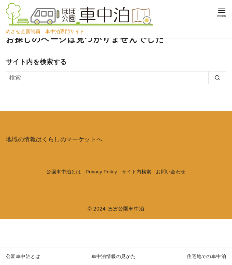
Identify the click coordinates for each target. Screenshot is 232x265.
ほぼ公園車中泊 (125, 209)
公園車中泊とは (63, 171)
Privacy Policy (101, 171)
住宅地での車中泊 (206, 256)
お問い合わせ (170, 171)
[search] (217, 77)
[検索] (116, 77)
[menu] (221, 11)
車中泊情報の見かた (114, 256)
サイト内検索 (136, 171)
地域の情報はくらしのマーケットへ (54, 139)
